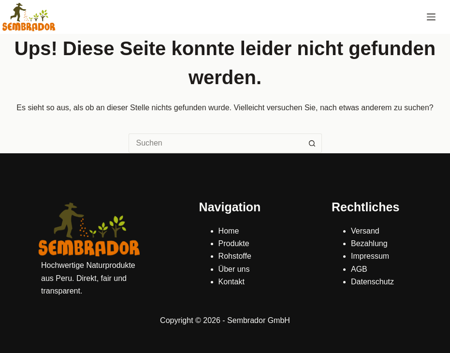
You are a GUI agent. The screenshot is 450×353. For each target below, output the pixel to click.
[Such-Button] (312, 143)
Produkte (233, 243)
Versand (365, 231)
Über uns (234, 269)
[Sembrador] (29, 16)
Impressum (370, 256)
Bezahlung (369, 243)
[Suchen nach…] (216, 143)
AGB (359, 269)
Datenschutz (372, 282)
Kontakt (231, 282)
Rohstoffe (234, 256)
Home (228, 231)
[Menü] (431, 17)
